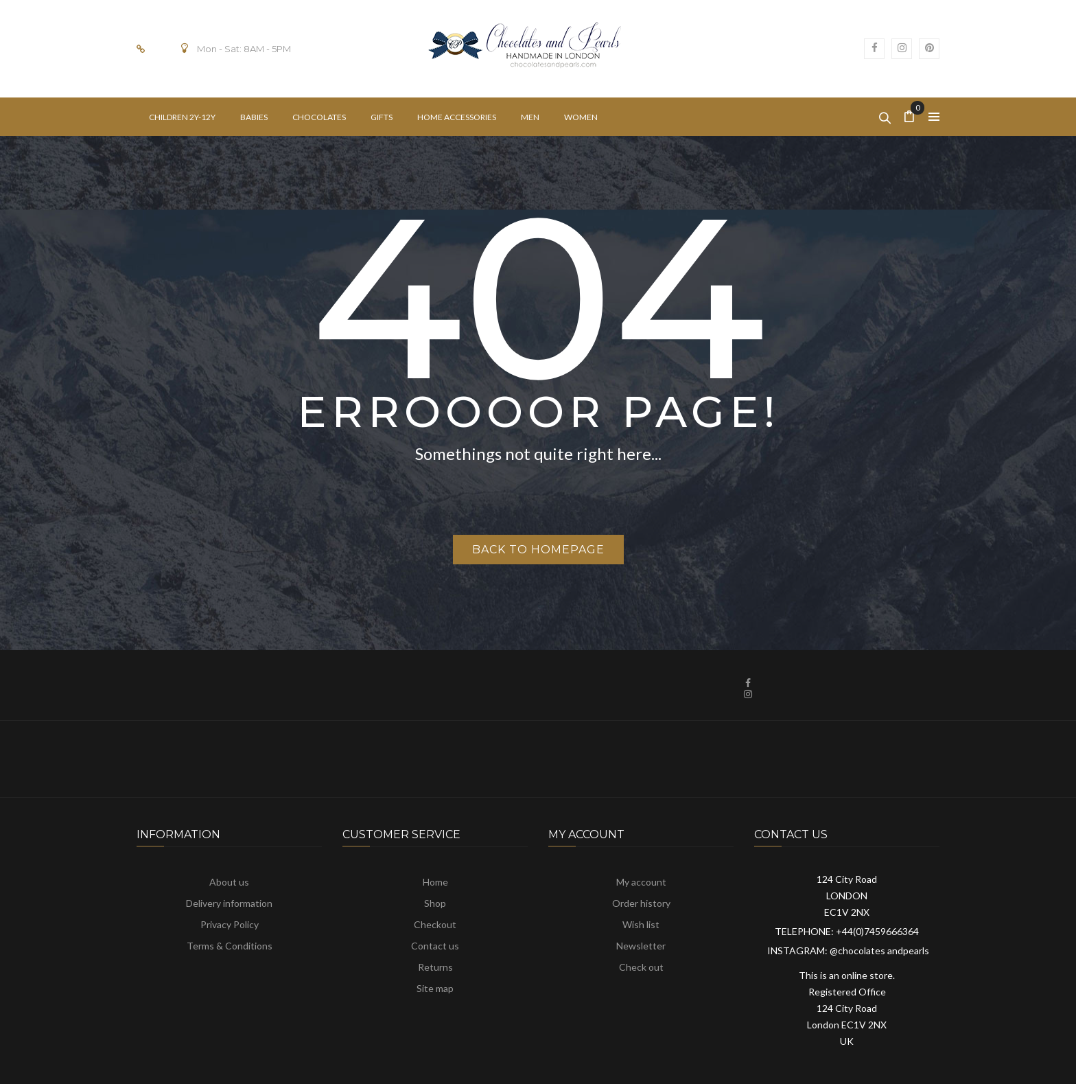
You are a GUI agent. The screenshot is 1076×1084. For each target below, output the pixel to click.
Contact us (435, 946)
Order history (641, 903)
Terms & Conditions (229, 946)
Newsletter (641, 946)
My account (641, 882)
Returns (435, 967)
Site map (435, 988)
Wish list (640, 924)
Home (435, 882)
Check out (641, 967)
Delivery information (229, 903)
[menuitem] (182, 117)
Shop (435, 903)
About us (229, 882)
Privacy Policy (229, 924)
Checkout (435, 924)
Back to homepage (538, 549)
